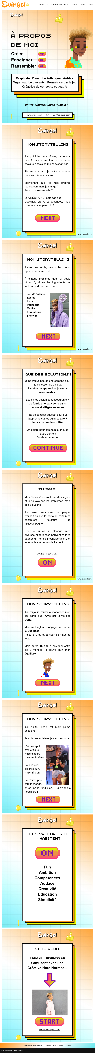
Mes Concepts (58, 1046)
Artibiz (83, 4)
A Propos (47, 1046)
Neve (3, 1050)
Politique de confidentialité (33, 1046)
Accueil (41, 4)
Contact (90, 4)
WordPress (19, 1050)
